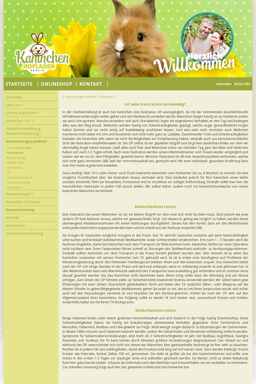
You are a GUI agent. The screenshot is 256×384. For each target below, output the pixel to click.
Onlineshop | (59, 84)
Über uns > (15, 104)
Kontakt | (94, 84)
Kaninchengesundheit (26, 141)
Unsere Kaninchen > (23, 112)
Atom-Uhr (242, 84)
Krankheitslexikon (19, 177)
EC (8, 172)
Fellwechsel (15, 162)
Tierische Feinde (19, 182)
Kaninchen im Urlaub (23, 201)
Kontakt (12, 217)
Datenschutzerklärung (24, 233)
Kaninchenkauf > (20, 193)
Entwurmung (16, 158)
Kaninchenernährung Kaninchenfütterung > (24, 131)
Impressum (15, 225)
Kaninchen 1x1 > (20, 120)
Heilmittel (14, 187)
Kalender (224, 84)
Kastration (15, 153)
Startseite (14, 97)
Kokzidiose (14, 167)
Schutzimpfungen (19, 148)
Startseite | (21, 84)
